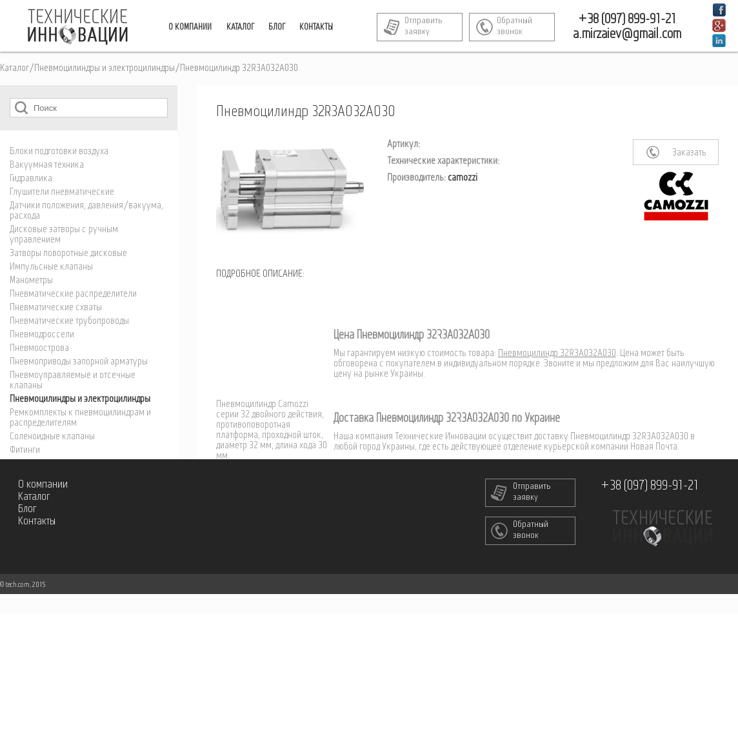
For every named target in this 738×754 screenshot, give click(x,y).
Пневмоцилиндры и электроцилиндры (104, 68)
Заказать (689, 153)
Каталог (14, 68)
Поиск (21, 107)
